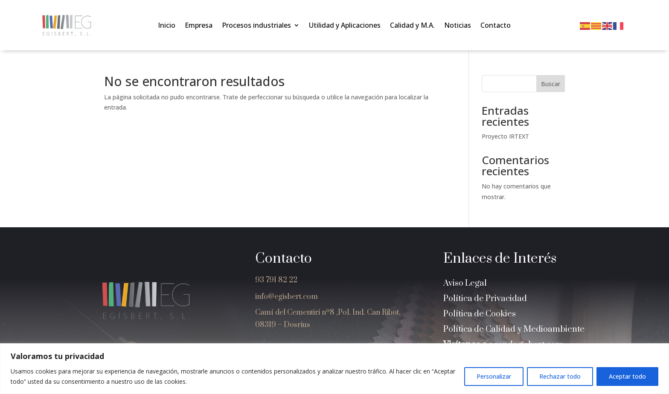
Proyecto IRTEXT (505, 136)
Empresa (198, 26)
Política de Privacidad (485, 298)
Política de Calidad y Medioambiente (514, 329)
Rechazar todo (560, 376)
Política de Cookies (479, 314)
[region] (334, 368)
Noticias (457, 26)
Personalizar (494, 376)
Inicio (166, 26)
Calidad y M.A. (412, 26)
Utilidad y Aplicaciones (345, 26)
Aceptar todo (627, 376)
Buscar (550, 84)
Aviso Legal (465, 283)
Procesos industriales (256, 26)
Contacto (495, 26)
